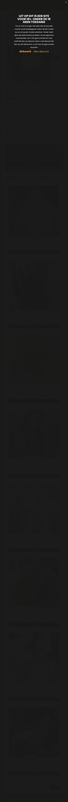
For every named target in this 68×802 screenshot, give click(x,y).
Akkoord (25, 51)
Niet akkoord (41, 51)
